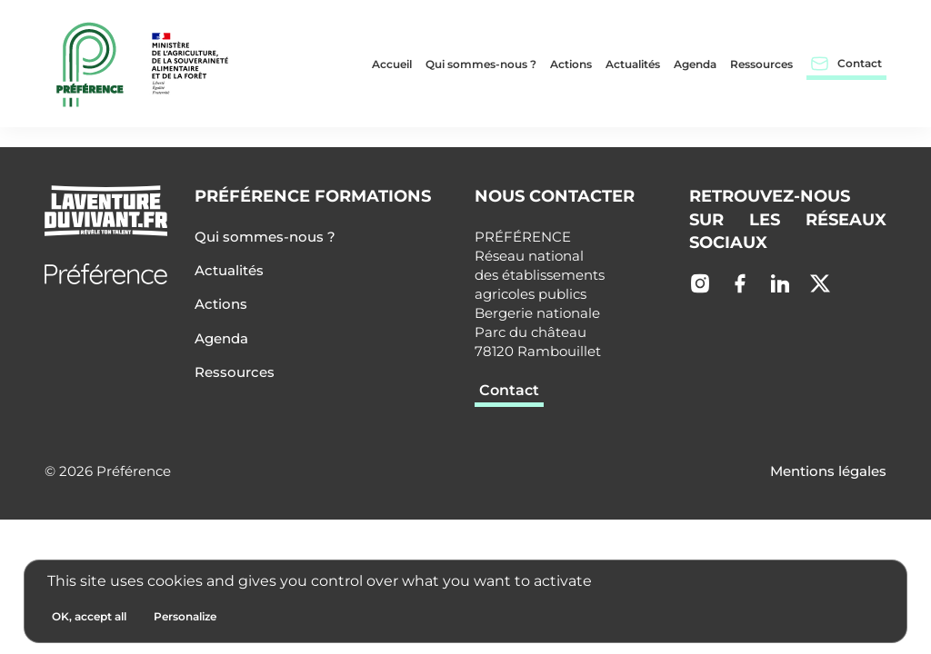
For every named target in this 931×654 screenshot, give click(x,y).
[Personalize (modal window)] (185, 616)
